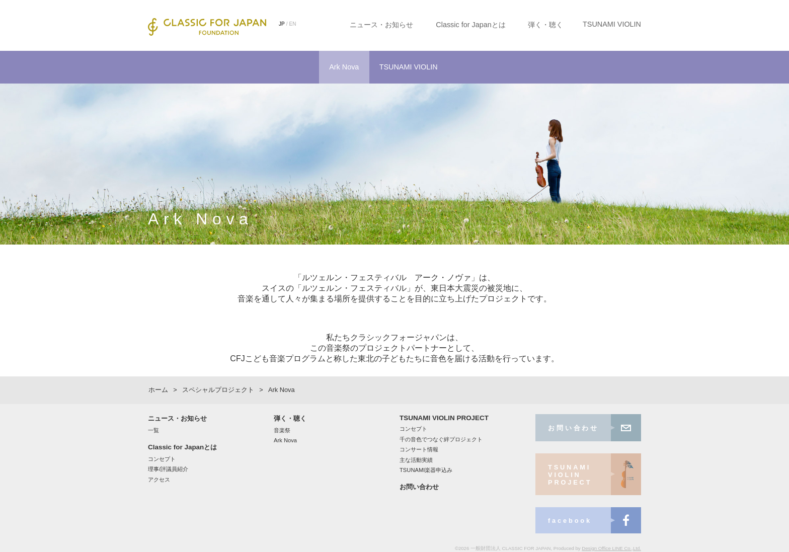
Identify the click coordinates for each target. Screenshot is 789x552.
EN (292, 24)
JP (282, 24)
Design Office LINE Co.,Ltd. (611, 548)
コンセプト (162, 459)
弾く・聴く (545, 25)
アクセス (159, 480)
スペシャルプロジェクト (218, 389)
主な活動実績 (416, 460)
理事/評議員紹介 (168, 469)
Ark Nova (344, 67)
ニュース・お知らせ (381, 25)
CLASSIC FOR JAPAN (207, 27)
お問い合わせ (419, 487)
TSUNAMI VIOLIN (612, 24)
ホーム (158, 389)
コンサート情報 (419, 449)
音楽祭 (282, 430)
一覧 (153, 430)
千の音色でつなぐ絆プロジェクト (441, 439)
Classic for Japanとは (470, 25)
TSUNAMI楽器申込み (426, 470)
